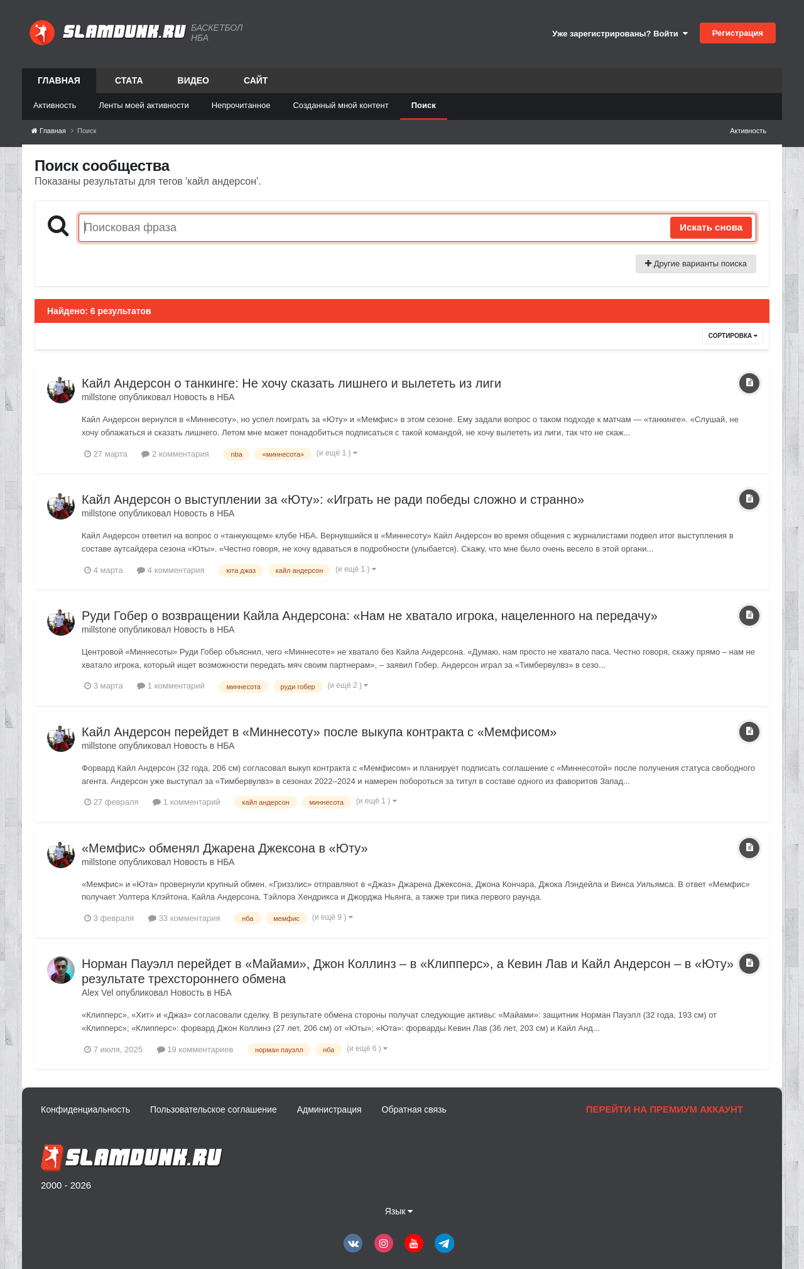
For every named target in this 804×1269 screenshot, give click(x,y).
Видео (193, 80)
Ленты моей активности (143, 105)
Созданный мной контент (340, 105)
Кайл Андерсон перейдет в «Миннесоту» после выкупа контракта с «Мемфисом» (319, 732)
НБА (225, 397)
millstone (99, 397)
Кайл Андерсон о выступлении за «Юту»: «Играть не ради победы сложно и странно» (333, 499)
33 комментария (184, 918)
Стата (129, 80)
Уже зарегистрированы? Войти (620, 33)
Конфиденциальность (85, 1109)
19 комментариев (195, 1049)
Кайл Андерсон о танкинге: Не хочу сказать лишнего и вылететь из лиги (291, 383)
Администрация (329, 1109)
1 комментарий (171, 685)
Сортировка (733, 335)
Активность (54, 105)
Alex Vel (98, 993)
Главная (59, 84)
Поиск (423, 105)
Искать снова (711, 227)
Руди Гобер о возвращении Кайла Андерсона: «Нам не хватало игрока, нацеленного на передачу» (370, 616)
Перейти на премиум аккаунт (664, 1109)
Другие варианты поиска (696, 263)
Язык (399, 1211)
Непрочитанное (241, 105)
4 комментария (170, 570)
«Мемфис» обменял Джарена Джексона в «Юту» (225, 848)
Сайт (256, 80)
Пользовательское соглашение (213, 1109)
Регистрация (737, 33)
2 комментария (175, 454)
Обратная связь (414, 1109)
